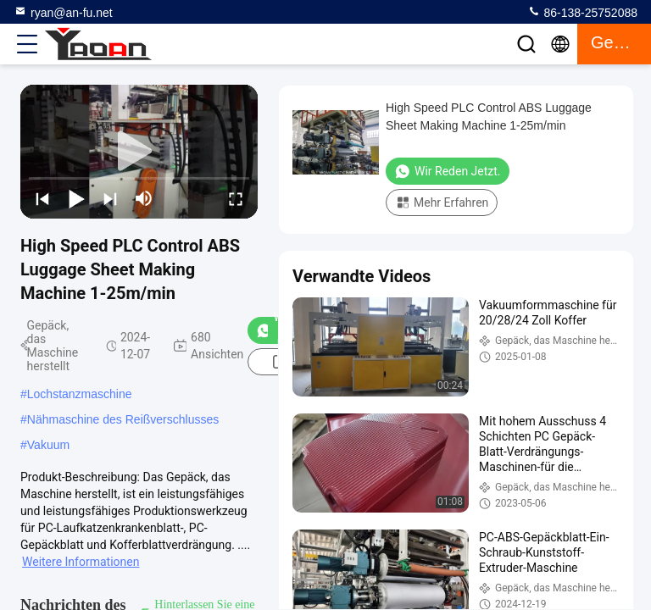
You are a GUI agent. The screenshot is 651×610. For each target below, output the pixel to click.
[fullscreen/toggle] (236, 198)
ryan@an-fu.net (63, 11)
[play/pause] (76, 198)
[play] (139, 151)
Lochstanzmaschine (79, 394)
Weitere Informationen (80, 561)
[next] (110, 198)
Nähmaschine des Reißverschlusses (123, 419)
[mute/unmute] (144, 198)
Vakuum (48, 445)
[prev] (42, 198)
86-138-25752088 (582, 11)
